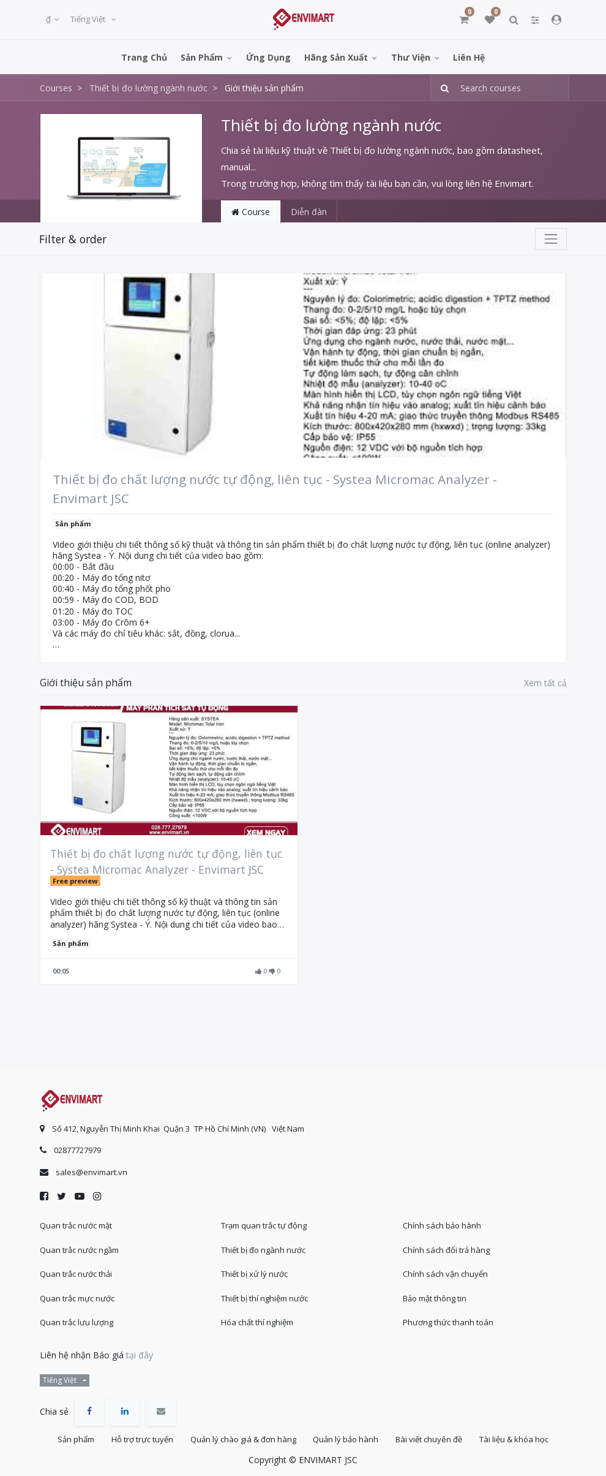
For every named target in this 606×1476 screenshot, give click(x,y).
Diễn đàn (309, 212)
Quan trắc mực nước (77, 1297)
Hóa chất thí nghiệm (257, 1321)
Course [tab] (250, 212)
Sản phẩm (73, 523)
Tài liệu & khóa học (518, 1438)
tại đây (139, 1354)
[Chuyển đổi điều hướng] (551, 239)
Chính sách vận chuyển (445, 1272)
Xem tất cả (545, 683)
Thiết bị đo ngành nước (263, 1248)
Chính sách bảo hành (442, 1224)
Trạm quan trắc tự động (264, 1224)
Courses (56, 88)
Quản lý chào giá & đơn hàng (242, 1438)
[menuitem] (144, 57)
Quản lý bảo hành (347, 1438)
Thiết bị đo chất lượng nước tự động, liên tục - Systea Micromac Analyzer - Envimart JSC (275, 489)
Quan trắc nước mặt (76, 1224)
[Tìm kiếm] (441, 88)
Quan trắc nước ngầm (79, 1248)
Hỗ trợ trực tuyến (139, 1438)
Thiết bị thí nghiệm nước (264, 1297)
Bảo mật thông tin (434, 1297)
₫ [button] (49, 19)
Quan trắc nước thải (76, 1272)
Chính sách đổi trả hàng (446, 1248)
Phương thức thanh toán (448, 1321)
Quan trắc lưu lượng (76, 1321)
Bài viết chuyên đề (431, 1438)
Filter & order (73, 239)
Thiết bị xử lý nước (254, 1272)
